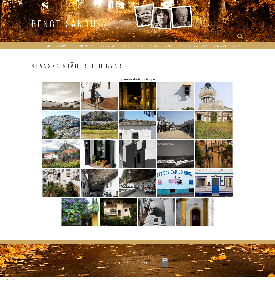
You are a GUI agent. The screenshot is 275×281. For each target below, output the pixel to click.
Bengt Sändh (64, 23)
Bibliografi (65, 45)
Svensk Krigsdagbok (193, 45)
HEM (47, 45)
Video (168, 45)
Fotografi (108, 45)
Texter (126, 45)
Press (154, 45)
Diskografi (87, 45)
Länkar (238, 45)
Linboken (220, 45)
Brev (141, 45)
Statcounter (7, 279)
